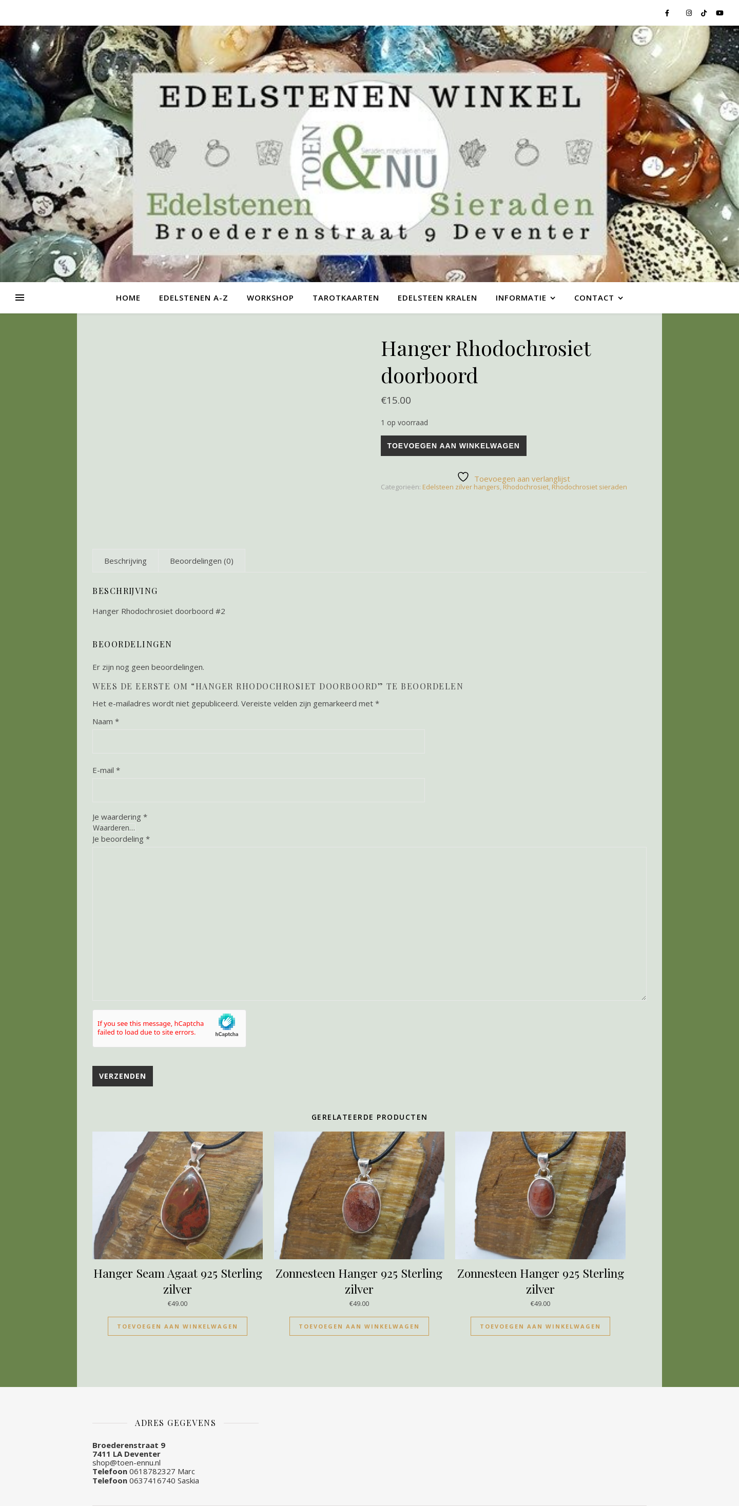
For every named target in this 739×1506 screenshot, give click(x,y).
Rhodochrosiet (526, 486)
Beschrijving (125, 561)
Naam (105, 721)
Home (128, 297)
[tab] (125, 560)
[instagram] (689, 12)
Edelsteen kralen (437, 297)
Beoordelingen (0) (202, 561)
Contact (594, 297)
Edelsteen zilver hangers (461, 486)
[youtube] (720, 12)
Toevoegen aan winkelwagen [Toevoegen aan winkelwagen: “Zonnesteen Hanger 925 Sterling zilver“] (359, 1326)
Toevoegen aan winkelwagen (453, 446)
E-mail (106, 770)
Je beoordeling (121, 839)
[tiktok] (704, 12)
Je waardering (119, 817)
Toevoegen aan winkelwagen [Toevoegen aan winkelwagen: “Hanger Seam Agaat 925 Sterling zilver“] (177, 1326)
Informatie (521, 297)
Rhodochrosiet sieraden (589, 486)
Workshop (270, 297)
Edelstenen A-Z (193, 297)
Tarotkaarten (346, 297)
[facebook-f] (668, 12)
